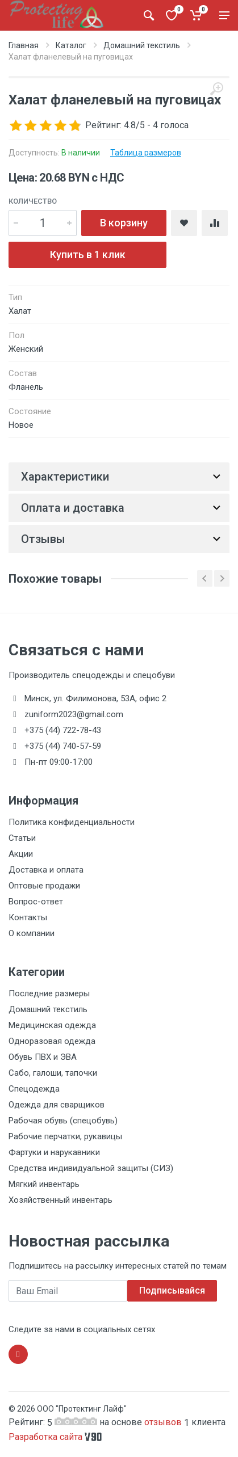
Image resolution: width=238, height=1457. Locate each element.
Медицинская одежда (52, 1025)
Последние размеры (49, 993)
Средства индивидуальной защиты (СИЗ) (91, 1168)
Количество (33, 201)
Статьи (22, 838)
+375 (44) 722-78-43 (62, 730)
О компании (32, 933)
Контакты (28, 917)
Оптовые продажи (44, 886)
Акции (21, 854)
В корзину (124, 223)
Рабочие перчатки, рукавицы (65, 1136)
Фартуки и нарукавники (54, 1152)
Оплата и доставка (72, 508)
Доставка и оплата (46, 870)
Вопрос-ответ (36, 901)
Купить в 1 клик (88, 254)
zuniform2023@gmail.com (73, 714)
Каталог (71, 45)
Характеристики (65, 476)
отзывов (164, 1422)
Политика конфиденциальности (72, 822)
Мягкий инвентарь (44, 1184)
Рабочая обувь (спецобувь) (63, 1120)
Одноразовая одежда (52, 1041)
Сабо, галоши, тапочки (53, 1073)
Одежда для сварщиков (57, 1105)
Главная (24, 45)
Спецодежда (34, 1089)
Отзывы (43, 539)
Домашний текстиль (141, 45)
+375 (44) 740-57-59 (62, 746)
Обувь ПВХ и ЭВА (43, 1057)
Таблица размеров (145, 152)
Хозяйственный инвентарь (60, 1200)
